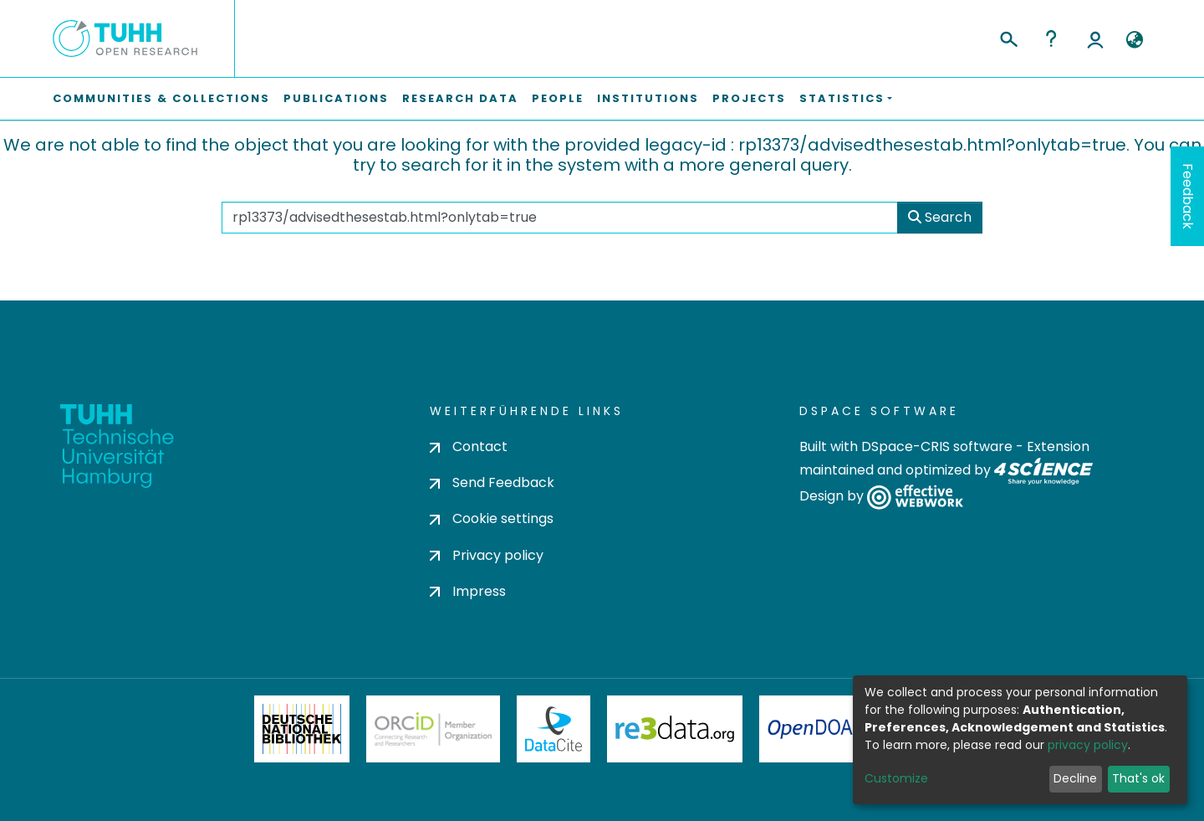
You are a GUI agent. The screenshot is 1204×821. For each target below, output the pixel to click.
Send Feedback (492, 482)
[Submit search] (1007, 37)
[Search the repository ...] (560, 217)
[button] (1134, 40)
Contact (469, 446)
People (558, 98)
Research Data (460, 98)
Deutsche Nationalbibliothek (302, 729)
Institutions (648, 98)
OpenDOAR (816, 729)
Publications (336, 98)
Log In (1095, 38)
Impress (468, 591)
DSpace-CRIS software (937, 446)
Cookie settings (492, 518)
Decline (1075, 778)
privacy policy (1088, 744)
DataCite (554, 729)
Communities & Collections (161, 98)
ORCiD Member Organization (433, 729)
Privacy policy (486, 555)
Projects (749, 98)
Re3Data (674, 729)
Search (940, 217)
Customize (896, 778)
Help (1051, 38)
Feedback (1187, 196)
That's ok (1138, 778)
